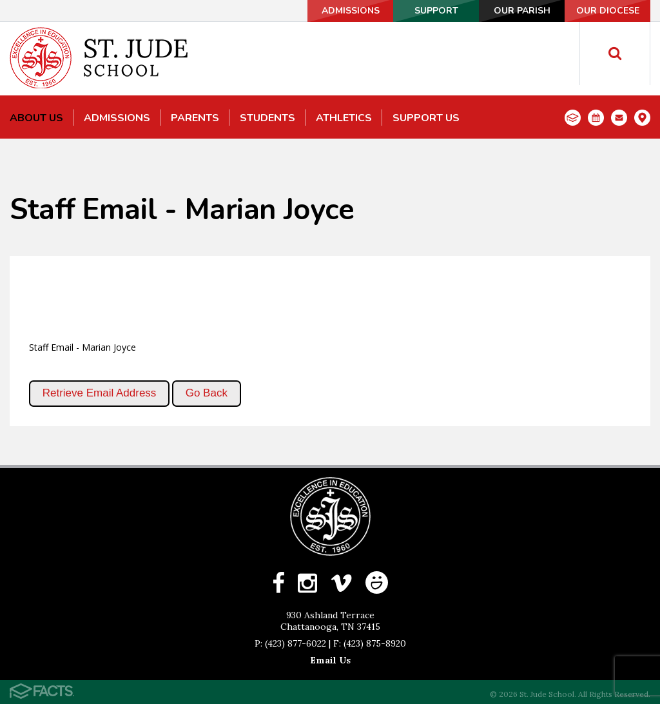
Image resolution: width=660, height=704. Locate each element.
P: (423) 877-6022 (290, 643)
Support (436, 11)
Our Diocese (607, 11)
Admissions (351, 11)
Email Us (330, 660)
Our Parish (522, 11)
